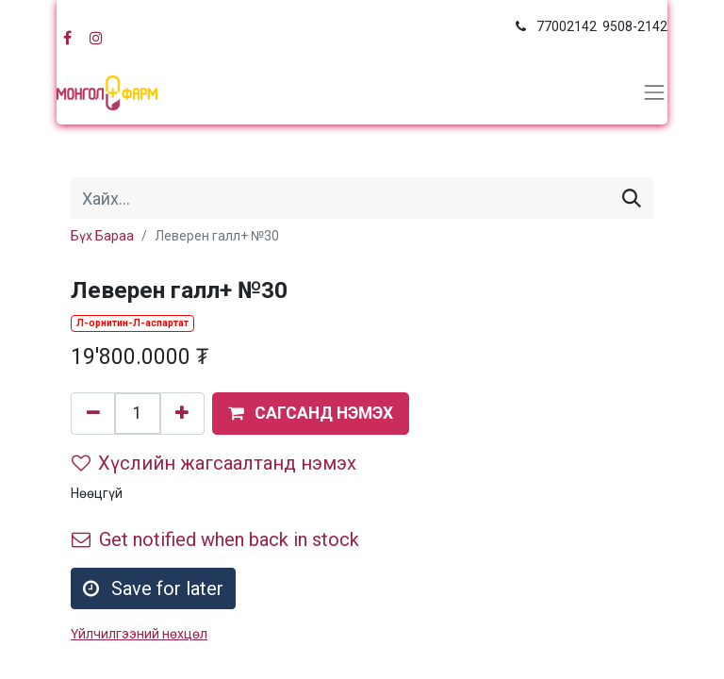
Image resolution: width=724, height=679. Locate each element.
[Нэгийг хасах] (93, 413)
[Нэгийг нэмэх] (182, 413)
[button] (310, 413)
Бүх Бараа (102, 235)
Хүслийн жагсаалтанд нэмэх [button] (214, 463)
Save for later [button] (153, 588)
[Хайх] (631, 198)
